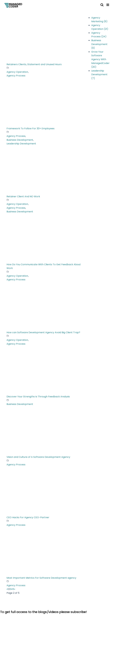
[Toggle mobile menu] (108, 4)
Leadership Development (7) (99, 74)
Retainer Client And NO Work (23, 196)
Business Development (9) (99, 44)
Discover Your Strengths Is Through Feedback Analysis (38, 396)
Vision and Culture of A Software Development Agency (38, 457)
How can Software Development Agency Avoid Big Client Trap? (43, 332)
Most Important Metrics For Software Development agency (41, 578)
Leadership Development (21, 143)
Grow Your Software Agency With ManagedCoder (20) (100, 59)
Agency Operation (17, 72)
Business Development (20, 140)
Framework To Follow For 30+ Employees (30, 128)
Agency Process (16, 75)
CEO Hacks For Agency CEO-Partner (28, 517)
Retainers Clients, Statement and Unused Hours (34, 64)
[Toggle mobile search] (101, 4)
